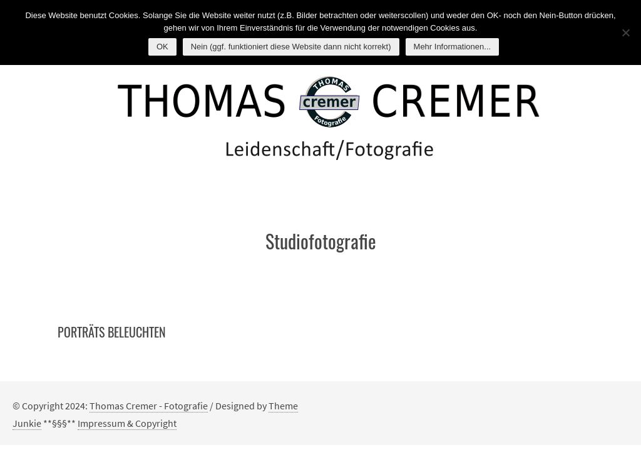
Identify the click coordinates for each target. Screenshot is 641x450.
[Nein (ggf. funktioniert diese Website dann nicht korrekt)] (625, 32)
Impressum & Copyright (127, 423)
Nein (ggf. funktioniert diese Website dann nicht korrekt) (291, 46)
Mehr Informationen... (452, 46)
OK (162, 46)
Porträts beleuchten (112, 331)
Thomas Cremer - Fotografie (149, 405)
